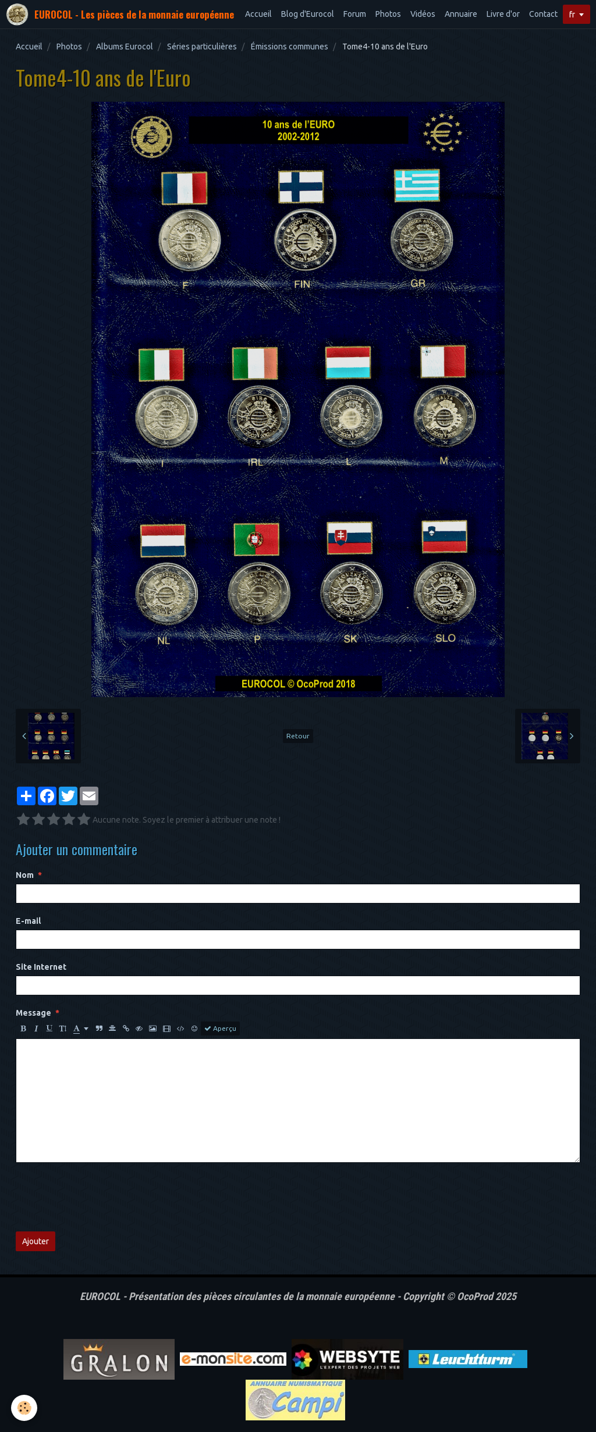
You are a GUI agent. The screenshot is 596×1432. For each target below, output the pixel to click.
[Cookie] (25, 1408)
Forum (354, 14)
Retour (298, 736)
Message (33, 1012)
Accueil (258, 14)
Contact (543, 14)
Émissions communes (289, 46)
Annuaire (461, 14)
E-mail (28, 921)
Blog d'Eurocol (307, 14)
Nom (25, 875)
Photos (388, 14)
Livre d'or (503, 14)
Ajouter (35, 1241)
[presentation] (104, 1197)
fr (572, 14)
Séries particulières (202, 46)
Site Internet (41, 967)
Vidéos (422, 14)
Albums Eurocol (124, 46)
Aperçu (220, 1028)
